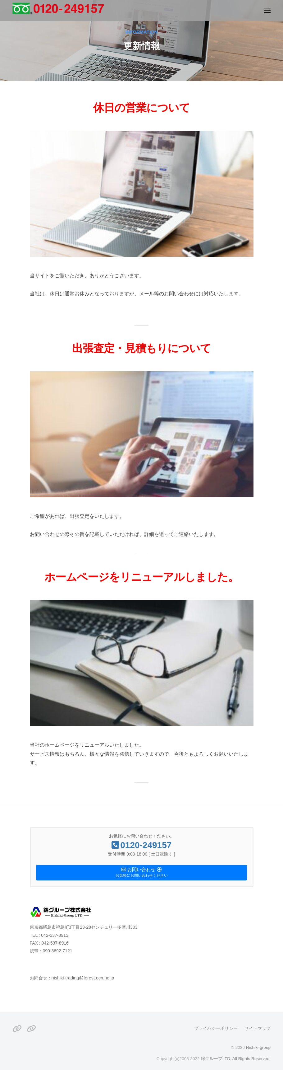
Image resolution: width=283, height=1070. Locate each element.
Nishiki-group (258, 1047)
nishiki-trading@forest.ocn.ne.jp (83, 977)
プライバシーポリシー (216, 1028)
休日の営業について (141, 107)
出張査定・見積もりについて (141, 348)
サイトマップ (257, 1028)
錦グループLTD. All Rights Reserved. (236, 1058)
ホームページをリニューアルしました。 (141, 577)
